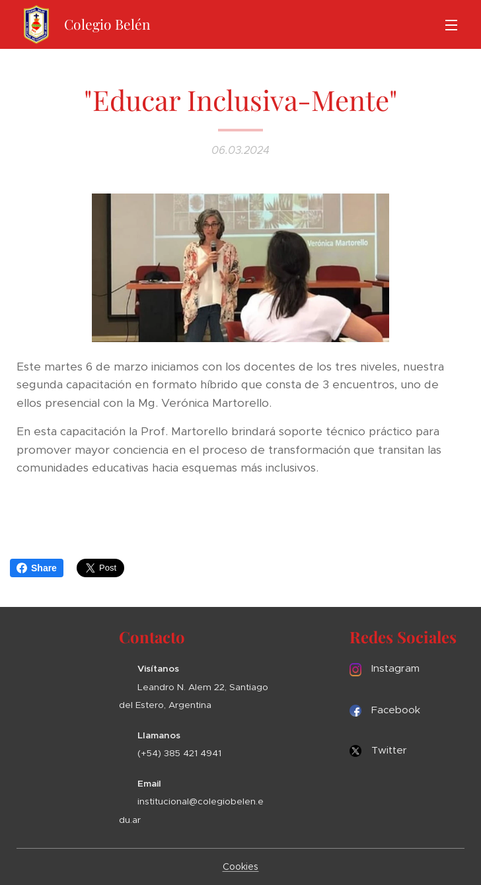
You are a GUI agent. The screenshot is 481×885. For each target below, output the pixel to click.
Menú (451, 25)
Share (37, 568)
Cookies (241, 866)
